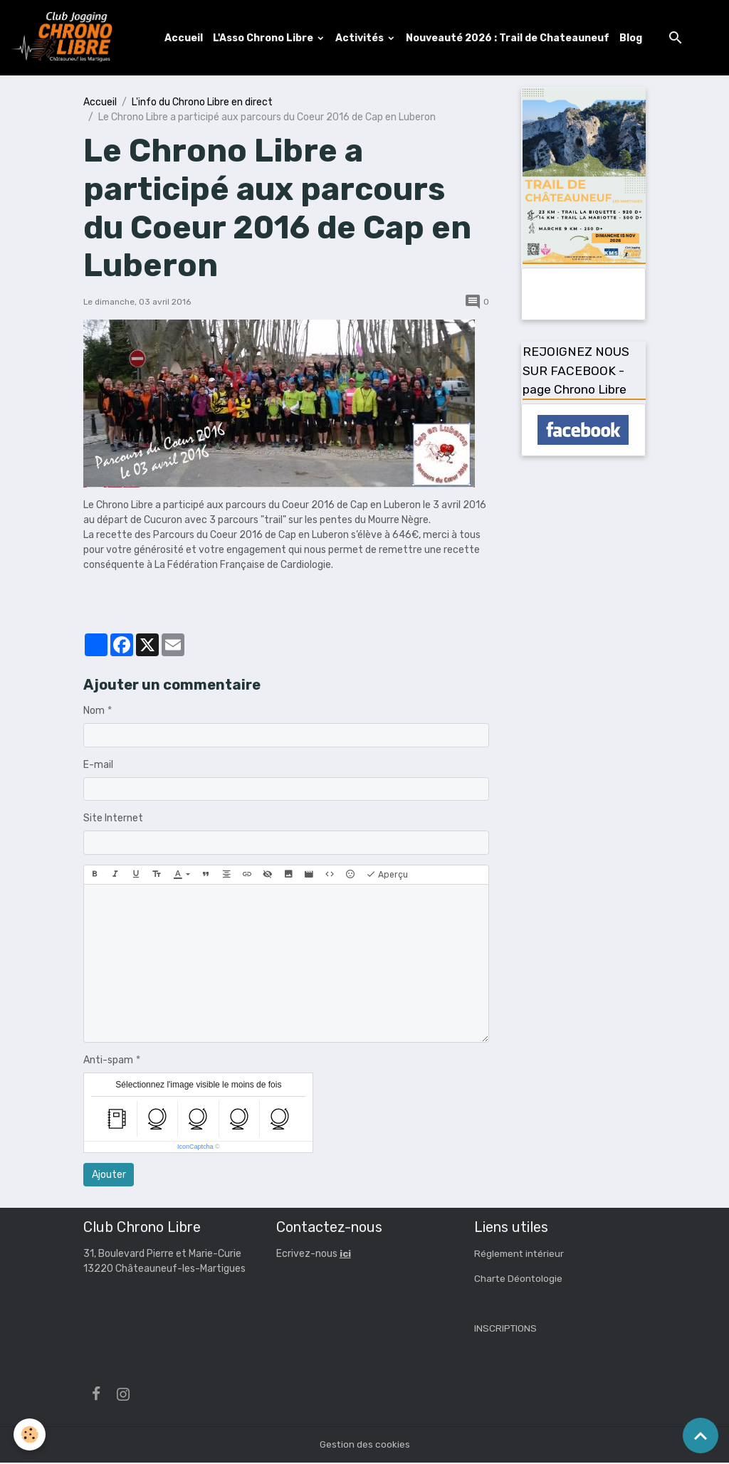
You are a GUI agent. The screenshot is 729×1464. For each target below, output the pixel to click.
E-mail (98, 766)
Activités (362, 38)
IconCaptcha (195, 1148)
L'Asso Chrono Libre (265, 38)
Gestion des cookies (365, 1446)
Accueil (185, 38)
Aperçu (387, 876)
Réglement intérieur (520, 1254)
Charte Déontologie (519, 1279)
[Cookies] (30, 1434)
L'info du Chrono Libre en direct (202, 103)
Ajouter (109, 1176)
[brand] (66, 38)
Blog (632, 38)
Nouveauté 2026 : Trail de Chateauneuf (509, 38)
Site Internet (113, 819)
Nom (94, 712)
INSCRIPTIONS (506, 1329)
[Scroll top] (700, 1435)
